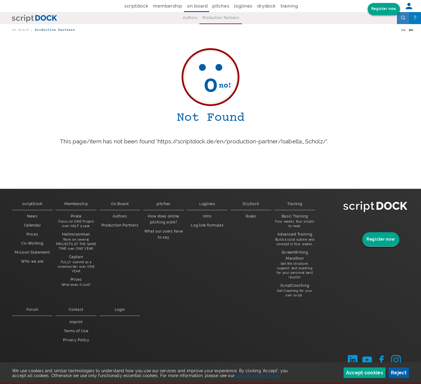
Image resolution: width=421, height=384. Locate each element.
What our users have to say (163, 234)
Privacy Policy (76, 340)
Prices (32, 234)
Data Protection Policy (258, 375)
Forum (33, 310)
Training (289, 6)
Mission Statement (32, 252)
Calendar (32, 225)
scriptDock (136, 6)
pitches (220, 6)
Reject (399, 373)
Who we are (32, 261)
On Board (197, 6)
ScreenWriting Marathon (294, 264)
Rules (251, 216)
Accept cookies (364, 373)
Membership (167, 6)
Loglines (243, 6)
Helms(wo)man (76, 241)
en (411, 30)
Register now (383, 9)
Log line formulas (207, 225)
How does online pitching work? (163, 219)
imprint (76, 322)
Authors (190, 18)
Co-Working (32, 243)
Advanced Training (294, 239)
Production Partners (220, 18)
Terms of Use (76, 331)
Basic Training (294, 221)
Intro (207, 216)
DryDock (266, 6)
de (403, 30)
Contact (76, 310)
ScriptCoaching (294, 290)
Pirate (76, 221)
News (32, 216)
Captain (76, 264)
